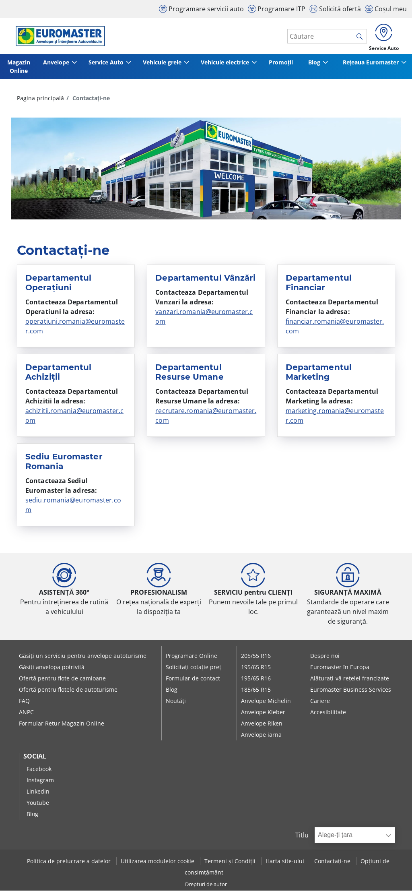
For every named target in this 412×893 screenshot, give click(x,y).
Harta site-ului (286, 863)
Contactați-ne (333, 863)
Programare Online (191, 658)
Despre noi (325, 658)
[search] (356, 37)
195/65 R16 (256, 680)
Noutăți (176, 703)
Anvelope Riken (261, 726)
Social (34, 758)
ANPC (26, 714)
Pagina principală (40, 100)
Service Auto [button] (106, 64)
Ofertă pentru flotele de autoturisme (68, 692)
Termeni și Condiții (230, 863)
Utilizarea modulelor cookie (158, 863)
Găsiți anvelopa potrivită (51, 669)
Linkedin (38, 794)
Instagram (40, 782)
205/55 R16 (256, 658)
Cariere (320, 703)
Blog (171, 692)
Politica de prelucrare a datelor (69, 863)
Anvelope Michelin (266, 703)
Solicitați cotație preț (193, 669)
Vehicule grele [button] (164, 64)
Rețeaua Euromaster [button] (370, 64)
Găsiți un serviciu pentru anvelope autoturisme (82, 658)
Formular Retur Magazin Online (61, 726)
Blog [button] (315, 64)
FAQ (24, 703)
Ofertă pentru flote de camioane (62, 680)
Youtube (38, 805)
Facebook (39, 771)
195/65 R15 (256, 669)
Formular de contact (193, 680)
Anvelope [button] (55, 64)
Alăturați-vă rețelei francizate (349, 680)
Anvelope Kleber (263, 714)
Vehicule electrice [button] (228, 64)
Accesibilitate (328, 714)
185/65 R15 (256, 692)
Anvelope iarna (261, 737)
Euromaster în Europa (339, 669)
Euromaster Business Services (350, 692)
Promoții (284, 64)
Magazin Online (17, 69)
